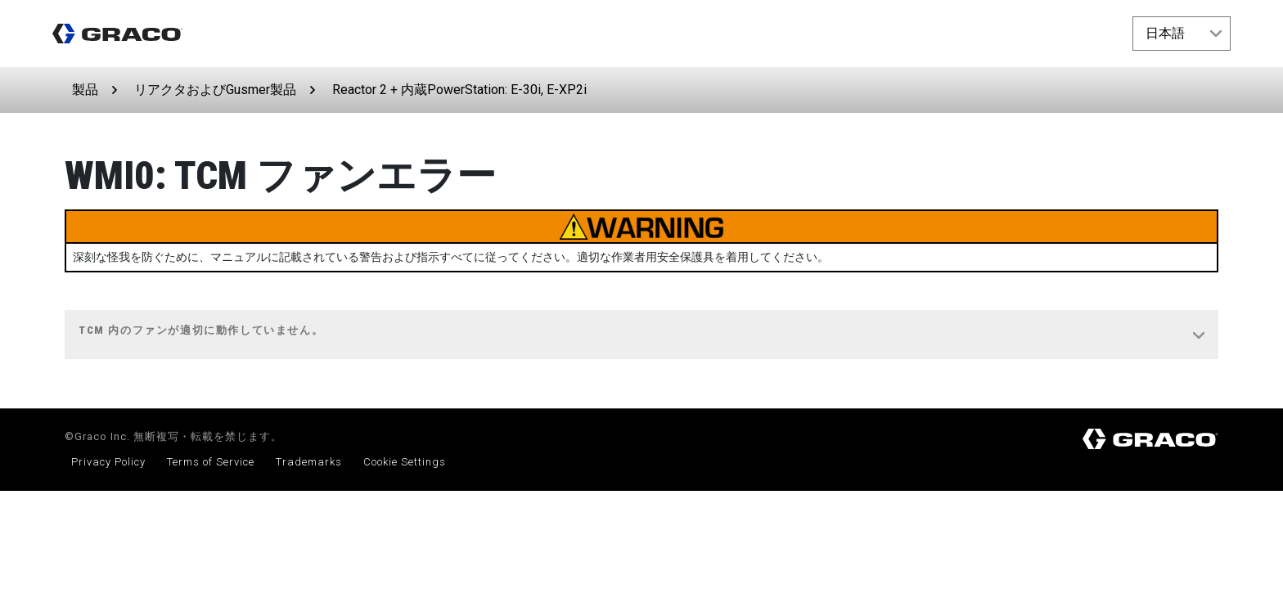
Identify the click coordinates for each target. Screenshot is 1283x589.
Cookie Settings (404, 462)
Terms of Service (210, 462)
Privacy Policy (108, 462)
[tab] (641, 335)
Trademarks (309, 462)
